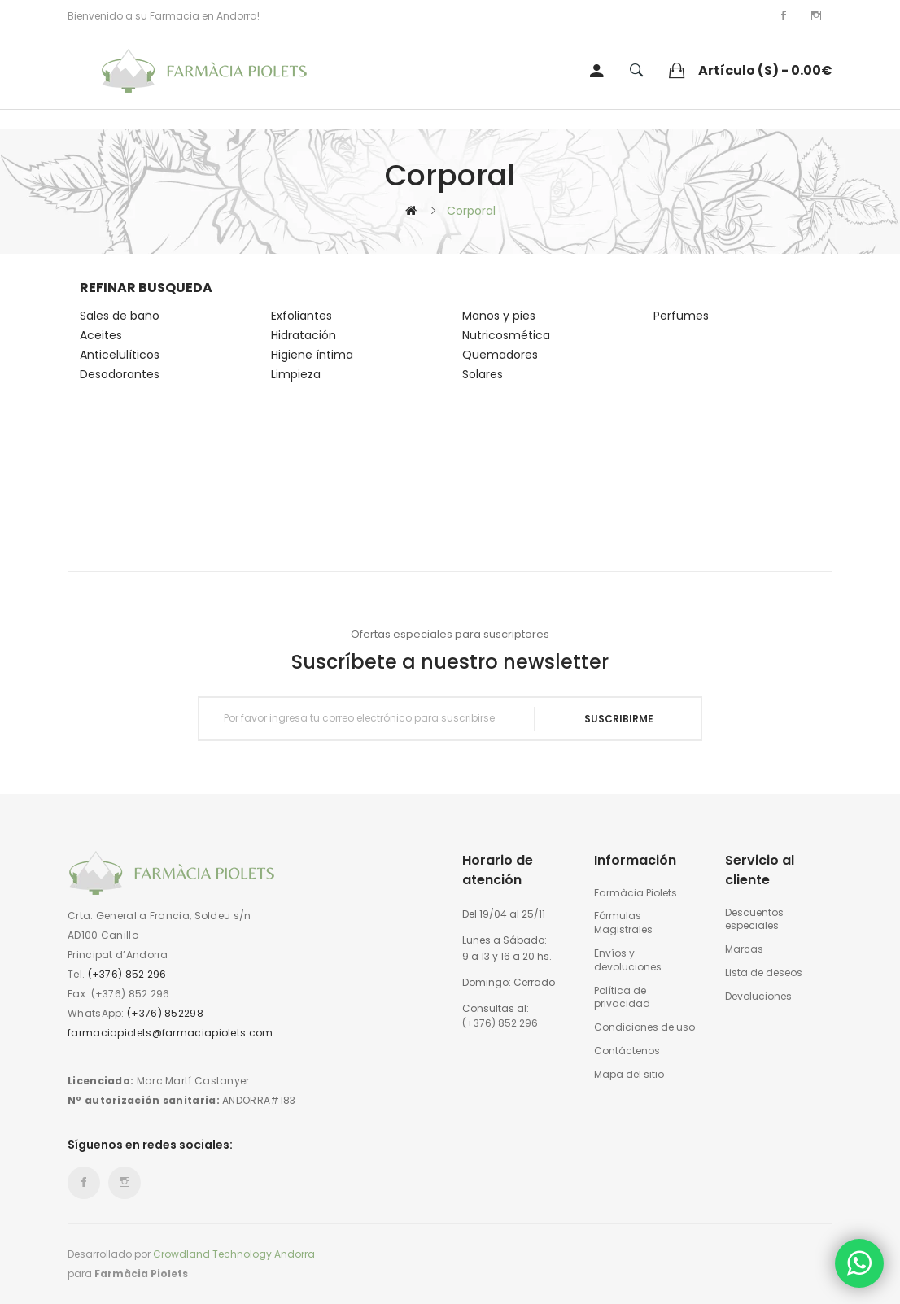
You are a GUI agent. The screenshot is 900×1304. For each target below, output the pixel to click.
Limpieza (296, 374)
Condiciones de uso (644, 1027)
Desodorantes (119, 374)
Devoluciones (758, 996)
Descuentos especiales (754, 919)
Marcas (744, 949)
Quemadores (500, 355)
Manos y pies (498, 315)
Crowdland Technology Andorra (234, 1254)
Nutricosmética (506, 335)
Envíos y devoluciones (628, 960)
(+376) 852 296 (127, 974)
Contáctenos (627, 1051)
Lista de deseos (763, 972)
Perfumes (681, 315)
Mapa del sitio (629, 1074)
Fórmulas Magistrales (623, 922)
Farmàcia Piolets (635, 893)
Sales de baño (119, 315)
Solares (482, 374)
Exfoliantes (301, 315)
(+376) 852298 (165, 1013)
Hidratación (303, 335)
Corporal (471, 211)
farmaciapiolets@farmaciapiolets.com (170, 1033)
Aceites (101, 335)
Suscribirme (618, 719)
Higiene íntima (312, 355)
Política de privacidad (622, 997)
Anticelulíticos (119, 355)
